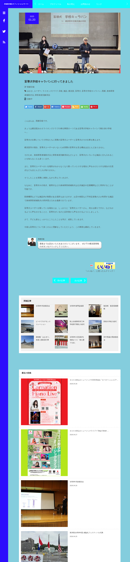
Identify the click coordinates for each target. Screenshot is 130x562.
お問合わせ (85, 4)
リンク (99, 4)
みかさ (28, 92)
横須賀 (69, 92)
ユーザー (35, 92)
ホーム (41, 4)
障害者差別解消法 (38, 96)
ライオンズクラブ (48, 92)
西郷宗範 (28, 88)
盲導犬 (76, 92)
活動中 (27, 100)
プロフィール (55, 4)
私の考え (71, 4)
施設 (63, 92)
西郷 (102, 92)
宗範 (58, 92)
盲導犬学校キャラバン (89, 92)
